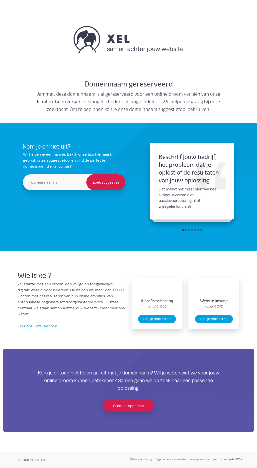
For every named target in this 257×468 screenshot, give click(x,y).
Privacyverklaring (141, 459)
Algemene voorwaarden (171, 459)
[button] (183, 230)
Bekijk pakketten (157, 319)
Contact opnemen (128, 406)
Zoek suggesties (106, 182)
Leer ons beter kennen (37, 326)
